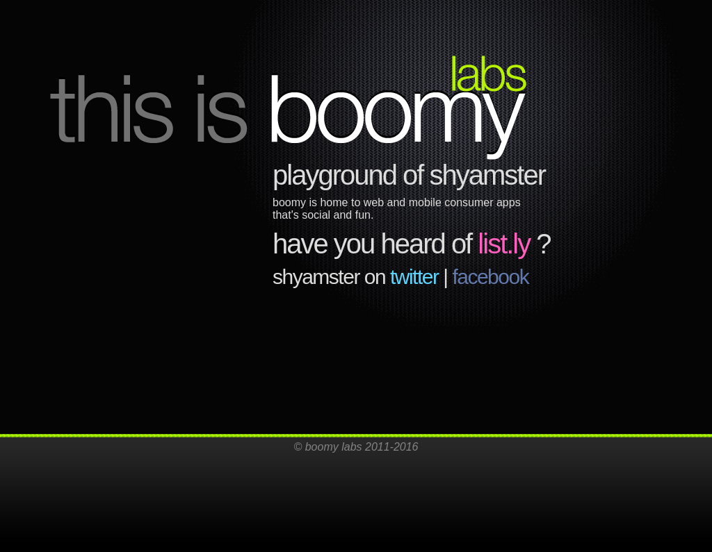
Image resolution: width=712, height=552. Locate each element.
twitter (414, 276)
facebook (490, 276)
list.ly (504, 243)
